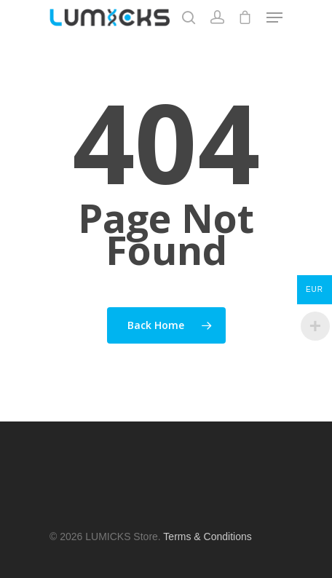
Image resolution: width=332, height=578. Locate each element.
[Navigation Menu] (274, 17)
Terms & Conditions (207, 536)
